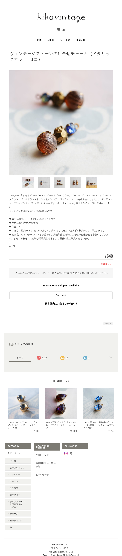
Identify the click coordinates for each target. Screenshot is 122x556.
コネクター (14, 486)
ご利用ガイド (42, 454)
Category (65, 39)
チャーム (13, 475)
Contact (80, 39)
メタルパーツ (15, 470)
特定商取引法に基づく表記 (46, 464)
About (51, 39)
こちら (76, 272)
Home (39, 39)
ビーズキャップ (16, 464)
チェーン (13, 503)
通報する (108, 323)
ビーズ (12, 459)
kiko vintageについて (61, 530)
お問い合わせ (42, 474)
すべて (20, 356)
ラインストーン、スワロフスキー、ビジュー (18, 494)
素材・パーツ (13, 452)
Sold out (61, 294)
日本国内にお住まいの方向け (61, 302)
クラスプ (13, 481)
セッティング (15, 508)
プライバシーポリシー (61, 534)
